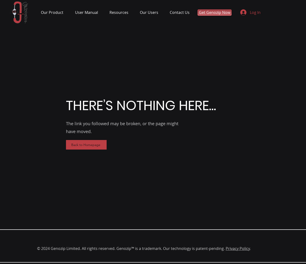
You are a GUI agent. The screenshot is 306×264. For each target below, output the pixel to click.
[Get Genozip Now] (214, 12)
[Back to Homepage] (86, 145)
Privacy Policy (238, 248)
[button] (54, 12)
